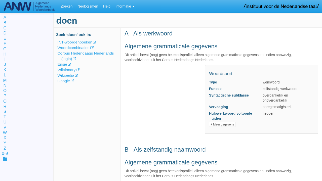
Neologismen (87, 6)
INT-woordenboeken (74, 42)
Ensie (62, 64)
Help (106, 6)
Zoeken (67, 6)
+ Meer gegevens (222, 124)
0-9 (5, 154)
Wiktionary (66, 70)
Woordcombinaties (73, 48)
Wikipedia (65, 75)
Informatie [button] (125, 6)
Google (63, 81)
